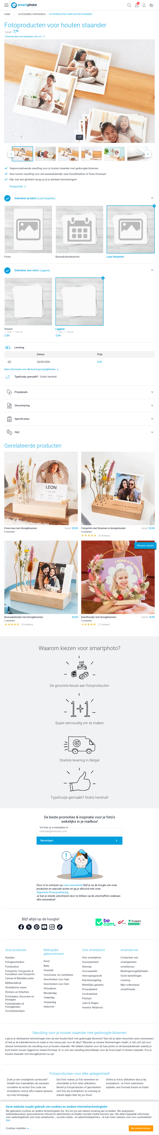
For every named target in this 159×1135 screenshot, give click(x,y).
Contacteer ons (129, 957)
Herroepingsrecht (92, 975)
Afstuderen (50, 988)
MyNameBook (13, 983)
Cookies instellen (17, 1128)
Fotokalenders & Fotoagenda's (14, 1005)
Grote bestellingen (131, 975)
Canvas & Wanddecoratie (19, 978)
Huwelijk (49, 970)
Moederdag (50, 993)
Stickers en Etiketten (17, 992)
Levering (125, 980)
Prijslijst (87, 998)
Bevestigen (47, 840)
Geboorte (49, 1006)
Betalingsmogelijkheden (134, 971)
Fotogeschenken (14, 962)
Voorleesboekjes (15, 1010)
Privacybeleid (89, 989)
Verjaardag (50, 1002)
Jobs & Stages (90, 1003)
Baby (46, 965)
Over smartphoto (91, 957)
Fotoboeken (12, 966)
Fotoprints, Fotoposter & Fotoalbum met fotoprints (20, 973)
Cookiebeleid (89, 993)
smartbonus (127, 966)
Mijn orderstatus (130, 984)
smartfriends (128, 989)
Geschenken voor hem (56, 984)
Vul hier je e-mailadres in (54, 827)
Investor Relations (92, 1007)
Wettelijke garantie (93, 984)
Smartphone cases (16, 987)
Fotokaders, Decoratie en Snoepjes (19, 998)
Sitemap (87, 966)
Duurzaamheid (90, 962)
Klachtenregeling (91, 980)
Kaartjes (10, 957)
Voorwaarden (89, 971)
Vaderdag (49, 997)
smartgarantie (129, 962)
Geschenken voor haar (56, 979)
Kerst (47, 961)
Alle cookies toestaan (141, 1128)
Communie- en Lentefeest (58, 974)
